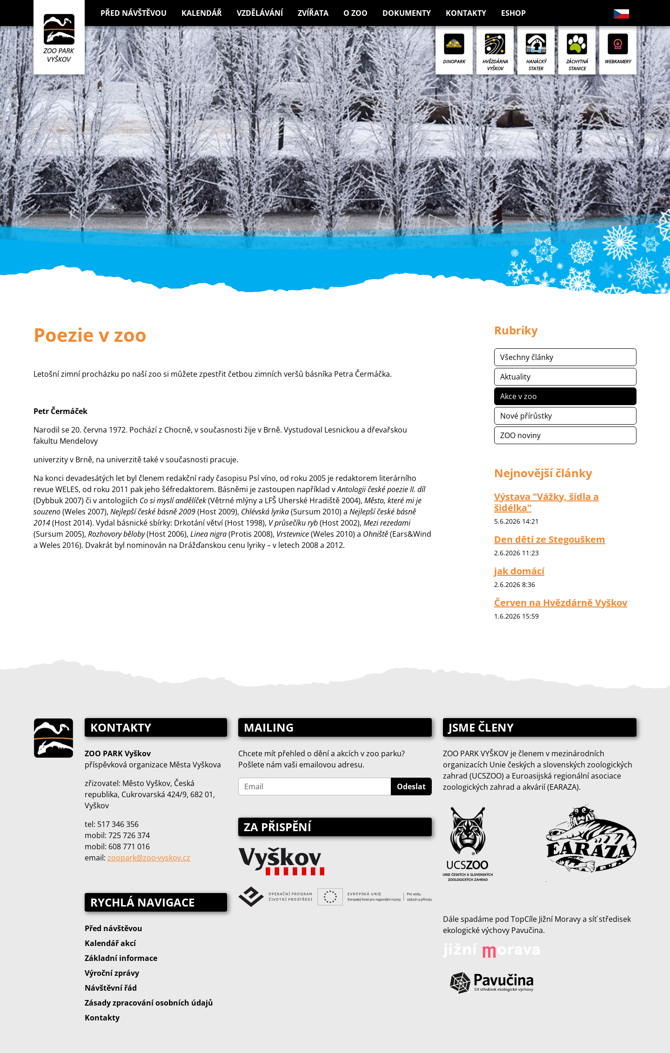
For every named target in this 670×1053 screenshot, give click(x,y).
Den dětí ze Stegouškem (549, 539)
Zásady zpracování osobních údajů (149, 1003)
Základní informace (121, 958)
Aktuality (515, 377)
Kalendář (201, 13)
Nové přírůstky (526, 416)
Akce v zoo (518, 396)
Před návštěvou (113, 928)
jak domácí (519, 571)
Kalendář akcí (110, 943)
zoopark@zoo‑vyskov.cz (148, 858)
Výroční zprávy (112, 973)
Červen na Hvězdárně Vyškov (560, 602)
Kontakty (466, 13)
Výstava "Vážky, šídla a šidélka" (546, 502)
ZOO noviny (520, 435)
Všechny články (526, 357)
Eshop (513, 13)
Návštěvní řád (111, 988)
